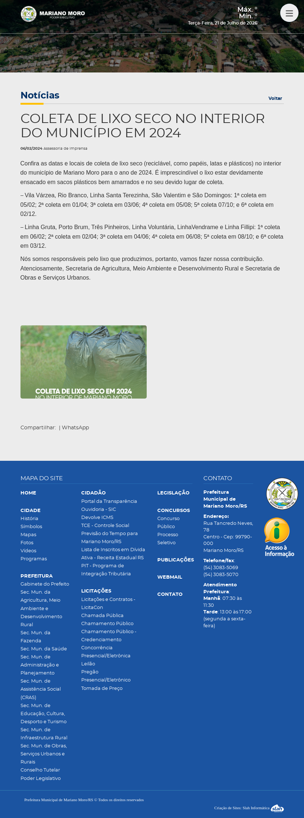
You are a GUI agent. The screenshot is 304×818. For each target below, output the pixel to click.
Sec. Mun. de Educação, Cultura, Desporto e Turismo (43, 713)
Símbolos (31, 526)
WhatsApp (75, 427)
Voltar (275, 98)
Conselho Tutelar (40, 770)
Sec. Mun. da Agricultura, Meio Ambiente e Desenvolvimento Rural (41, 608)
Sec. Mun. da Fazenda (35, 637)
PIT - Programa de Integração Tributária (106, 570)
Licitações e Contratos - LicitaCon (108, 603)
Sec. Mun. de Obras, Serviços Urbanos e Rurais (43, 754)
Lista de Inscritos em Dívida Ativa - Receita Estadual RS (113, 554)
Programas (33, 559)
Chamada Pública (102, 615)
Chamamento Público (107, 623)
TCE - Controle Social (105, 525)
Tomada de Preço (102, 688)
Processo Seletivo (167, 539)
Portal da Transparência (109, 501)
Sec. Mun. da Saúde (43, 649)
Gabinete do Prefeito (44, 584)
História (29, 518)
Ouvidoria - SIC (98, 509)
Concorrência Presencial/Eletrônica (106, 652)
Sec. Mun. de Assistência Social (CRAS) (40, 689)
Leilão (88, 664)
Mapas (28, 535)
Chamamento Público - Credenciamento (108, 636)
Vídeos (28, 551)
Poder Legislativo (40, 778)
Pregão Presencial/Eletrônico (106, 676)
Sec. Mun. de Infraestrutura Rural (43, 734)
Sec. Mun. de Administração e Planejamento (39, 665)
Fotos (26, 543)
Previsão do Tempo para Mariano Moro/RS (109, 537)
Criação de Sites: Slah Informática (249, 808)
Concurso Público (168, 522)
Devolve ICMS (97, 517)
